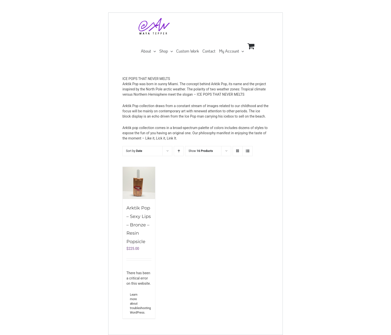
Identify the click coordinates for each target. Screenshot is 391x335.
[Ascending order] (179, 151)
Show (201, 151)
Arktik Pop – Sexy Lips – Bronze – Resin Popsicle (138, 224)
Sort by (134, 151)
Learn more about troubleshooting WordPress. (134, 303)
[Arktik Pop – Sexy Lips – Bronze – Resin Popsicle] (139, 183)
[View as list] (247, 151)
